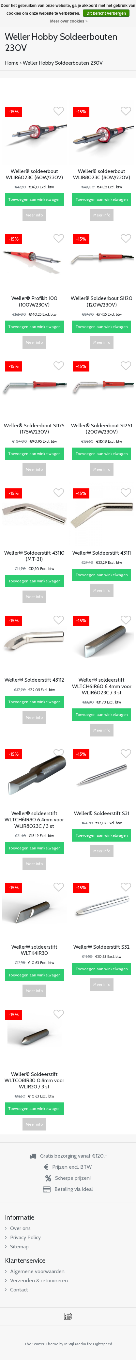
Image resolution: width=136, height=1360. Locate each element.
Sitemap (17, 1246)
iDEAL (68, 1316)
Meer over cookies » (69, 21)
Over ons (18, 1228)
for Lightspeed (99, 1343)
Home (12, 63)
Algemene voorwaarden (35, 1271)
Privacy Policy (23, 1237)
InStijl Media (75, 1343)
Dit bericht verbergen (106, 13)
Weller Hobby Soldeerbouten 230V (63, 63)
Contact (16, 1290)
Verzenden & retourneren (36, 1280)
